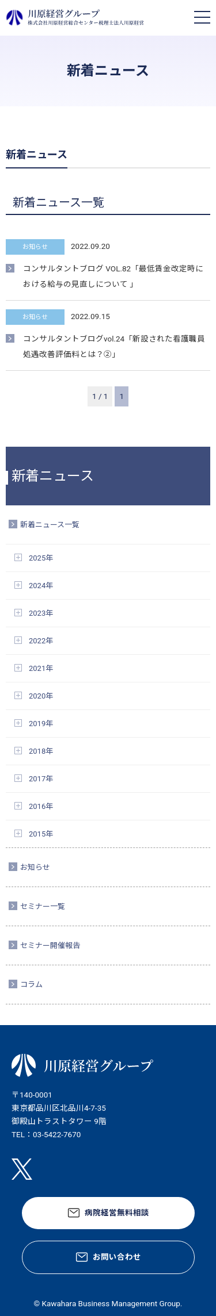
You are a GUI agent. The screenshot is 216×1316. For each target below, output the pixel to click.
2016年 (41, 806)
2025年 (41, 558)
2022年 (41, 640)
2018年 (41, 751)
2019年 (41, 723)
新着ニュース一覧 (49, 524)
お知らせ (35, 867)
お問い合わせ (117, 1256)
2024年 (41, 585)
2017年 (41, 778)
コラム (31, 984)
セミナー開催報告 (50, 945)
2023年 (41, 613)
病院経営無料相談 (117, 1212)
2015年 (41, 834)
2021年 (41, 668)
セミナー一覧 (42, 906)
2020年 (41, 696)
